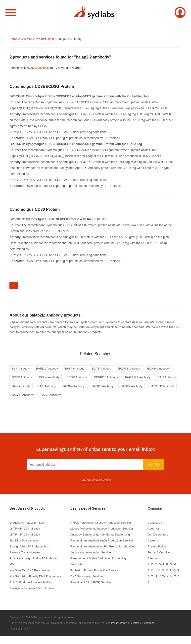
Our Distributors (159, 537)
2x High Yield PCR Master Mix (29, 549)
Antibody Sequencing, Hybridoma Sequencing (102, 537)
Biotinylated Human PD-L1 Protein (32, 596)
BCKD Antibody (52, 378)
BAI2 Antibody (82, 388)
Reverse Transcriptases (25, 555)
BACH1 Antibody (117, 397)
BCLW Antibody (81, 378)
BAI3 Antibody (55, 388)
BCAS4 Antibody (23, 378)
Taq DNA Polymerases (24, 543)
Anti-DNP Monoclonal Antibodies (31, 590)
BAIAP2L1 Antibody (25, 388)
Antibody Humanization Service (92, 555)
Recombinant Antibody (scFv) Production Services (105, 549)
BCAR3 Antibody (134, 369)
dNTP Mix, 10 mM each (25, 531)
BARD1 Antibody (48, 369)
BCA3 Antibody (105, 369)
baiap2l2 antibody (39, 68)
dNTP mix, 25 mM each (25, 537)
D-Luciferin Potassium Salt (27, 525)
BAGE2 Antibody (53, 397)
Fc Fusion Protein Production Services (97, 573)
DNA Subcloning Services (88, 579)
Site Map (27, 39)
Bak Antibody (21, 369)
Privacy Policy (157, 549)
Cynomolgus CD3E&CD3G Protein (41, 86)
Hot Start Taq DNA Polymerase (30, 573)
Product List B (46, 39)
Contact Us (155, 525)
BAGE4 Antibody (137, 388)
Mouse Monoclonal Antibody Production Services (104, 531)
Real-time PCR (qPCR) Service (92, 585)
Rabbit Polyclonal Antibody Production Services (103, 525)
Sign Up (153, 467)
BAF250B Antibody (85, 397)
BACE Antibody (146, 397)
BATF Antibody (78, 369)
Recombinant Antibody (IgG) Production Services (104, 543)
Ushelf (27, 636)
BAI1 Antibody (109, 388)
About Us (154, 531)
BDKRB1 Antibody (140, 378)
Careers (153, 543)
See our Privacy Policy (95, 482)
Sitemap (153, 561)
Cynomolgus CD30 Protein (34, 209)
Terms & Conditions (161, 555)
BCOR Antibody (110, 378)
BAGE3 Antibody (23, 397)
